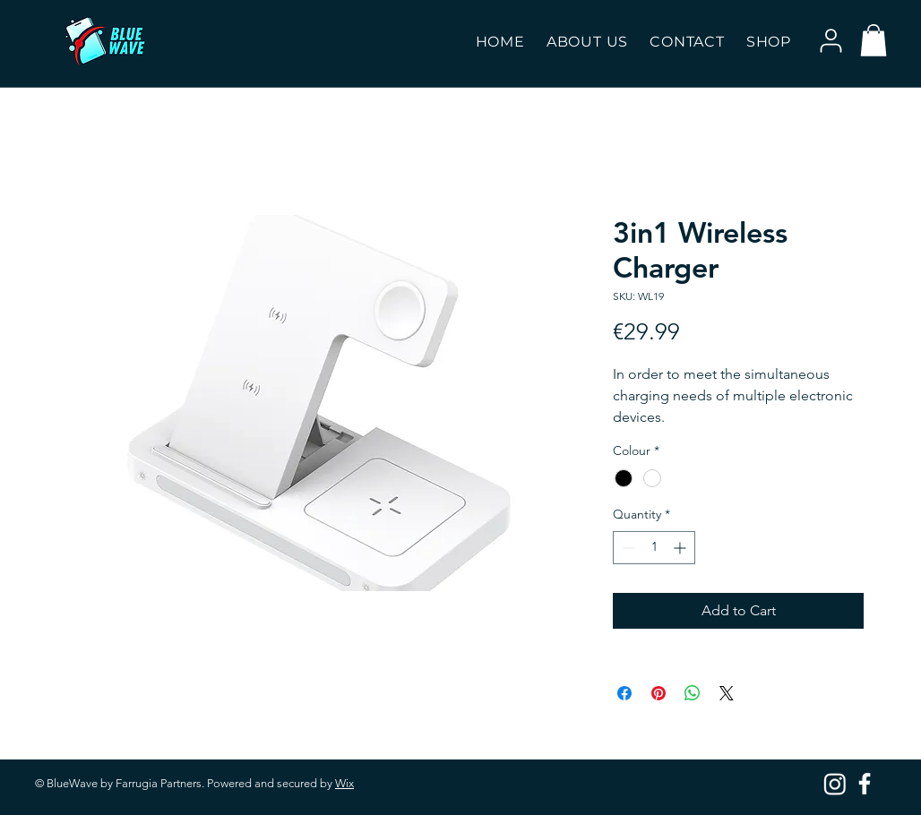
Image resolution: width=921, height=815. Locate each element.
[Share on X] (726, 693)
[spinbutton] (654, 547)
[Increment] (681, 547)
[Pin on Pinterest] (658, 693)
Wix (344, 783)
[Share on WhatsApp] (692, 693)
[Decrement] (626, 547)
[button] (768, 41)
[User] (830, 40)
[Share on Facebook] (624, 693)
